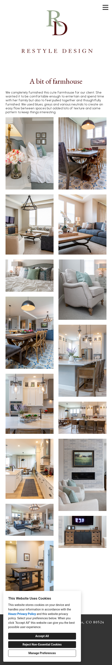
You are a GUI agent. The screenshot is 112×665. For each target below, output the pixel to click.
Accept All (42, 636)
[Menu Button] (105, 7)
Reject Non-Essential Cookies (42, 644)
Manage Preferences (42, 653)
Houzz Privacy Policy (22, 614)
